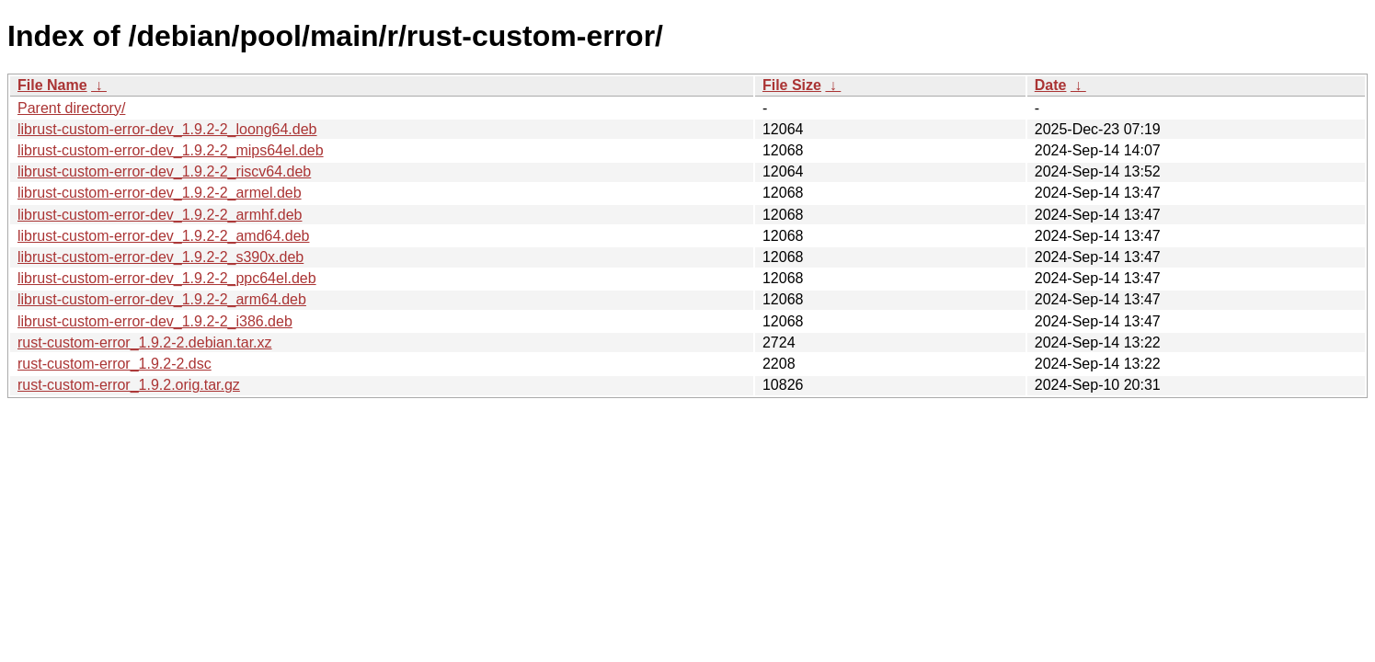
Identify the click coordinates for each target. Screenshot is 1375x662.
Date (1051, 85)
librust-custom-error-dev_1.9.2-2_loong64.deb (167, 129)
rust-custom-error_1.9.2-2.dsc (114, 363)
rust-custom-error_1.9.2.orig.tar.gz (128, 385)
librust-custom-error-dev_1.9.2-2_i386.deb (154, 321)
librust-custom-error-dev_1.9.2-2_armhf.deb (159, 215)
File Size (791, 85)
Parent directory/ (71, 108)
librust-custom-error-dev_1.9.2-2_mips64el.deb (170, 150)
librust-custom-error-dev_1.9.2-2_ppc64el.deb (166, 278)
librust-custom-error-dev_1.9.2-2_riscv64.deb (164, 171)
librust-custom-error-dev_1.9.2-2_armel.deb (159, 192)
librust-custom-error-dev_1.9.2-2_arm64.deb (161, 299)
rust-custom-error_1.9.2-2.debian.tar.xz (144, 342)
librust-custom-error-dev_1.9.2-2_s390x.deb (160, 257)
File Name (52, 85)
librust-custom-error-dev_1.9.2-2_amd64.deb (163, 236)
